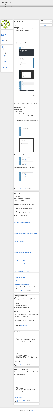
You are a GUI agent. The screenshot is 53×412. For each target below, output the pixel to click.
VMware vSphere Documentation (23, 325)
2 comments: (24, 364)
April (3, 59)
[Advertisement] (26, 13)
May (3, 58)
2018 (2, 49)
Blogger (32, 410)
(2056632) (22, 222)
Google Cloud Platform (3, 34)
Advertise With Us (10, 6)
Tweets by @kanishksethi (44, 25)
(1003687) (25, 233)
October (4, 54)
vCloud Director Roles (5, 67)
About (6, 6)
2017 (2, 50)
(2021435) (19, 260)
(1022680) (21, 249)
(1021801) (19, 241)
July (3, 57)
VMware (17, 291)
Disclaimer (19, 6)
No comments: (24, 188)
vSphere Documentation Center (23, 361)
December (4, 52)
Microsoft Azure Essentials (24, 186)
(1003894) (21, 280)
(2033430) (24, 226)
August (3, 56)
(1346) (21, 284)
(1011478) (19, 263)
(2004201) (18, 244)
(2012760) (23, 268)
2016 (2, 51)
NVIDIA (2, 39)
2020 (2, 47)
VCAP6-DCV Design (3, 40)
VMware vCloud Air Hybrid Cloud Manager (22, 369)
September (4, 55)
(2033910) (22, 252)
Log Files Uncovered (18, 193)
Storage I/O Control (18, 332)
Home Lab (2, 35)
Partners (15, 6)
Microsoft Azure (17, 189)
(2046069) (19, 277)
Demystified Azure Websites (19, 21)
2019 (2, 48)
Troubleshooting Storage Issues (20, 295)
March (3, 60)
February (4, 68)
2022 (2, 46)
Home (2, 6)
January (4, 69)
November (4, 53)
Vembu (2, 41)
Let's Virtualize (6, 3)
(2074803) (21, 271)
